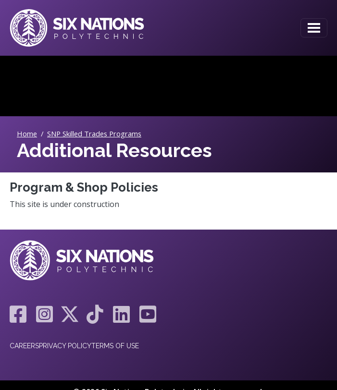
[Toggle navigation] (313, 27)
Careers (24, 346)
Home (27, 133)
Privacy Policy (65, 346)
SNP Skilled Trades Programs (94, 133)
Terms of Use (115, 346)
